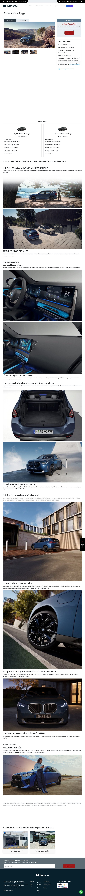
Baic (38, 885)
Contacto (62, 6)
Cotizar (69, 33)
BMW (31, 884)
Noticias (45, 889)
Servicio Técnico (49, 6)
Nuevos (26, 6)
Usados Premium (47, 883)
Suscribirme (69, 866)
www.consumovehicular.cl (74, 64)
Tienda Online (69, 5)
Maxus (38, 889)
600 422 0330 (73, 1)
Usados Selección (33, 6)
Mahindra (39, 882)
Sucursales (41, 6)
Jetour (38, 892)
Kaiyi (38, 890)
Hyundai (32, 883)
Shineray (39, 884)
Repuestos (56, 6)
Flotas (44, 887)
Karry (38, 887)
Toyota (32, 886)
